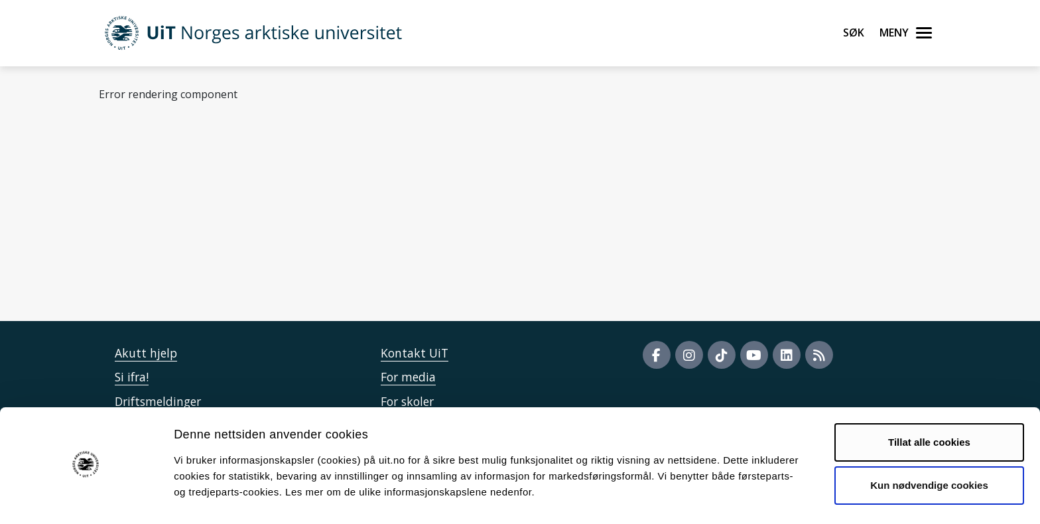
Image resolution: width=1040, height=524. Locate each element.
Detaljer (706, 497)
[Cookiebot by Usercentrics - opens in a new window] (86, 498)
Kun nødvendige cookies (929, 448)
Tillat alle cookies (929, 405)
